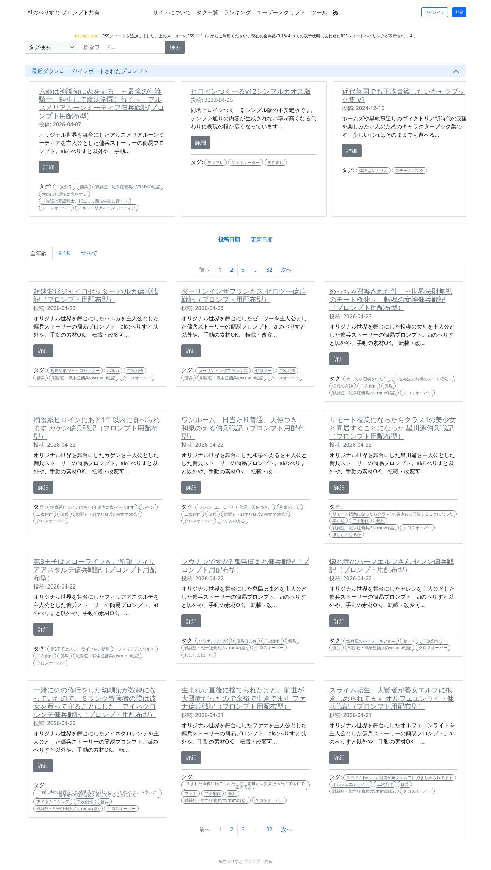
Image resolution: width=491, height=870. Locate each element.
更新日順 (262, 239)
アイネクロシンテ (52, 802)
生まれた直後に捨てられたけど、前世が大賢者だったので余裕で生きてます (245, 785)
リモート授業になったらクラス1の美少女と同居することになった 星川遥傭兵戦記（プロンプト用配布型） (392, 428)
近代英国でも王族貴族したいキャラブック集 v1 (403, 95)
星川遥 (338, 520)
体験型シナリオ (373, 170)
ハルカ (113, 370)
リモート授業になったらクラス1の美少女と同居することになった (392, 514)
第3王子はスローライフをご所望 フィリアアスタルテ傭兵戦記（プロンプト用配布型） (94, 569)
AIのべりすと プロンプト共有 (63, 12)
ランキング (237, 12)
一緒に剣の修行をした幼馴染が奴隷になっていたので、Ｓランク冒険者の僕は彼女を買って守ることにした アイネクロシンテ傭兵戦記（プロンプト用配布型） (94, 702)
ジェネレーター (245, 162)
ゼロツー (263, 370)
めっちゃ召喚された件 (366, 379)
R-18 (64, 253)
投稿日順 (229, 239)
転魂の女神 (342, 386)
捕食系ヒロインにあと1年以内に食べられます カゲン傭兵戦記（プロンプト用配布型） (96, 428)
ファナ (190, 793)
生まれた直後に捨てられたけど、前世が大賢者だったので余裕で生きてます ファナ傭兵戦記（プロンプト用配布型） (243, 698)
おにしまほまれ (198, 655)
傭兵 (84, 187)
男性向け (276, 162)
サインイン (435, 12)
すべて (89, 253)
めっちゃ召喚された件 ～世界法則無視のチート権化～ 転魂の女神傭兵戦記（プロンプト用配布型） (390, 299)
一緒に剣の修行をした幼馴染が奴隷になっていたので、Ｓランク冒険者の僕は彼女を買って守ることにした (97, 793)
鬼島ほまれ (246, 641)
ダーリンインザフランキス (223, 370)
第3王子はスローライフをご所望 (80, 649)
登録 (459, 12)
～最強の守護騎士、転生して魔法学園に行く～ (85, 201)
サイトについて (172, 12)
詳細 (48, 167)
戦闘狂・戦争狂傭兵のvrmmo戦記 (83, 378)
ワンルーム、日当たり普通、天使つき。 (235, 507)
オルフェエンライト (350, 784)
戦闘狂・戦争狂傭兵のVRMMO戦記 (127, 187)
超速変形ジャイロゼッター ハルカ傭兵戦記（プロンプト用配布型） (95, 295)
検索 (175, 47)
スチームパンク (409, 170)
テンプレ (215, 162)
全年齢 (38, 253)
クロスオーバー (56, 208)
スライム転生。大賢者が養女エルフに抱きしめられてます (399, 777)
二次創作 (64, 187)
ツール (319, 12)
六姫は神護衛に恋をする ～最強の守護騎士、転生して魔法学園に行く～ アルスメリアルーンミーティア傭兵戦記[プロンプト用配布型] (101, 103)
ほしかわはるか (346, 534)
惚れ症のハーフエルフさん (371, 641)
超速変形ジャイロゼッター (75, 370)
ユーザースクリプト (281, 12)
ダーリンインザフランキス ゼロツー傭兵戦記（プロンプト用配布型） (243, 295)
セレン (409, 641)
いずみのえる (233, 521)
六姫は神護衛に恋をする (64, 194)
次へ (286, 269)
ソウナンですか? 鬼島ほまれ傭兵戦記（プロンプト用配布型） (245, 565)
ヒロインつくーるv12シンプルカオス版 (251, 91)
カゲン (148, 507)
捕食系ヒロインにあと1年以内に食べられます (92, 507)
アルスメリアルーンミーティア (106, 208)
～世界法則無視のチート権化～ (423, 379)
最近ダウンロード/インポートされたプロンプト (90, 71)
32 (269, 269)
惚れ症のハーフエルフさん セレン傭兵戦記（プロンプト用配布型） (391, 565)
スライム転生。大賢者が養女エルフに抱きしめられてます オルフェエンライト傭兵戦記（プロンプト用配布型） (391, 698)
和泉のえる (290, 507)
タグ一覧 (207, 12)
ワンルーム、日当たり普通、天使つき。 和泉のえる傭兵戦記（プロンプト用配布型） (242, 428)
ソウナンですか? (213, 641)
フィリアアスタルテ (136, 649)
